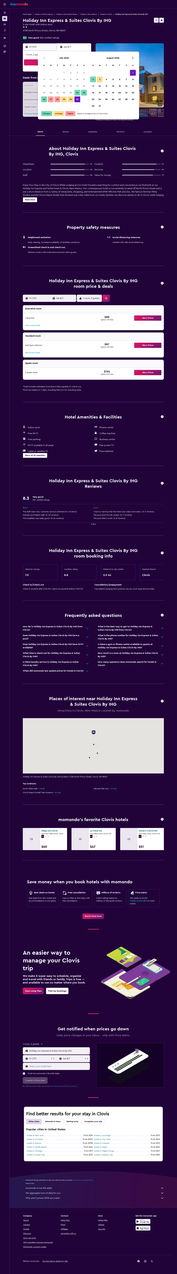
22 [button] (64, 93)
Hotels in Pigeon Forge (104, 1151)
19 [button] (44, 93)
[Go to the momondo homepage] (19, 4)
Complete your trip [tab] (93, 1122)
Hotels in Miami (100, 1147)
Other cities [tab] (33, 1122)
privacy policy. (72, 1086)
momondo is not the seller (95, 1188)
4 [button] (84, 73)
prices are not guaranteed (83, 1180)
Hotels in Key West (102, 1139)
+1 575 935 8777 (30, 34)
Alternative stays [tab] (53, 1122)
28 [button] (57, 99)
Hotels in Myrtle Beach (37, 1147)
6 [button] (50, 79)
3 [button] (77, 73)
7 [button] (57, 79)
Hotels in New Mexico (88, 14)
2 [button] (70, 73)
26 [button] (44, 99)
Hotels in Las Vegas (102, 1135)
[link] (93, 916)
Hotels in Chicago (34, 1151)
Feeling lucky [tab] (72, 1122)
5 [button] (44, 79)
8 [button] (64, 79)
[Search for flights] (4, 12)
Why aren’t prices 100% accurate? (95, 1198)
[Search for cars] (4, 24)
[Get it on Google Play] (143, 1221)
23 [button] (70, 93)
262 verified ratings (49, 38)
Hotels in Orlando (101, 1143)
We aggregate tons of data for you (95, 1193)
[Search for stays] (4, 18)
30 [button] (70, 99)
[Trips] (4, 38)
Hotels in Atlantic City (103, 1155)
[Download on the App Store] (143, 1228)
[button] (5, 4)
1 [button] (132, 73)
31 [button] (77, 99)
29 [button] (64, 99)
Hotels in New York (35, 1135)
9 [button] (70, 79)
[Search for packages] (4, 30)
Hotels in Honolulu (35, 1139)
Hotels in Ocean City (36, 1155)
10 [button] (77, 79)
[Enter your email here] (59, 1066)
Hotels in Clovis (106, 14)
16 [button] (71, 86)
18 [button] (84, 86)
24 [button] (77, 93)
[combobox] (59, 1051)
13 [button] (51, 86)
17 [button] (77, 86)
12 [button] (44, 86)
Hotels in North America (44, 14)
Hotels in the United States (66, 14)
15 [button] (64, 86)
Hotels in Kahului (34, 1143)
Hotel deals (27, 14)
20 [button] (51, 93)
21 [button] (57, 93)
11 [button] (84, 79)
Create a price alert (138, 901)
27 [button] (51, 99)
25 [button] (84, 93)
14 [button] (57, 86)
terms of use (58, 1086)
